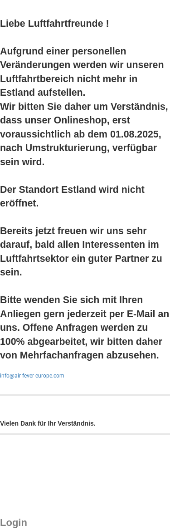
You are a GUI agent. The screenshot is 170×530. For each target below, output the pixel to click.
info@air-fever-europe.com (32, 376)
